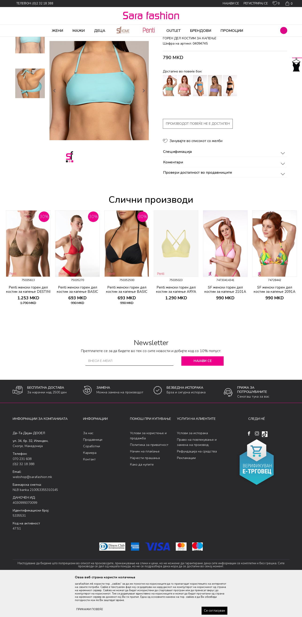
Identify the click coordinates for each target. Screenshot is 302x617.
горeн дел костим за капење (111, 40)
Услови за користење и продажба (148, 472)
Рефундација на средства (197, 488)
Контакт (89, 496)
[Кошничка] (288, 3)
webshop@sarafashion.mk (32, 514)
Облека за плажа (64, 40)
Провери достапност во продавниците (224, 209)
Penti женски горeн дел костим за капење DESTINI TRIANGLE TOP (28, 328)
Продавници (92, 476)
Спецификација (224, 189)
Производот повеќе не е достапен (198, 160)
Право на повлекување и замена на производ (197, 479)
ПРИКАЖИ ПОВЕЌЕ (89, 609)
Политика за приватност (149, 481)
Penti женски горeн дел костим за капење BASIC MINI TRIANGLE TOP (77, 328)
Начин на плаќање (145, 488)
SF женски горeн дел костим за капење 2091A (274, 326)
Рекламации (186, 495)
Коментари (224, 199)
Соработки (91, 483)
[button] (283, 30)
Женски (84, 40)
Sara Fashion (21, 40)
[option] (30, 75)
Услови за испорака (192, 470)
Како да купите (142, 501)
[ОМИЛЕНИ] (276, 4)
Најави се (203, 397)
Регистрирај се (256, 3)
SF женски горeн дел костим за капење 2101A (225, 326)
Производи (41, 40)
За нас (88, 470)
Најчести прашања (145, 495)
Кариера (89, 489)
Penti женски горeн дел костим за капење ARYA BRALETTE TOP (176, 328)
